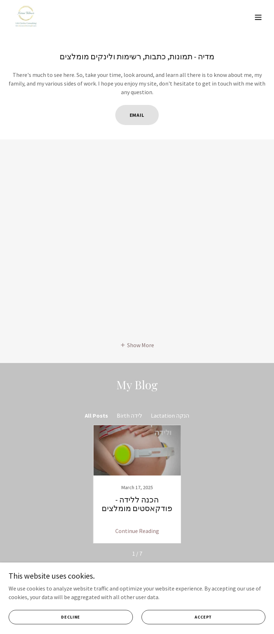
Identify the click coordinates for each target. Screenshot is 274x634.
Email (137, 115)
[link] (25, 17)
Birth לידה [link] (129, 415)
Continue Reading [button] (137, 530)
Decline (70, 617)
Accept (203, 617)
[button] (258, 17)
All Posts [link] (96, 415)
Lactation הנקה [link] (170, 415)
